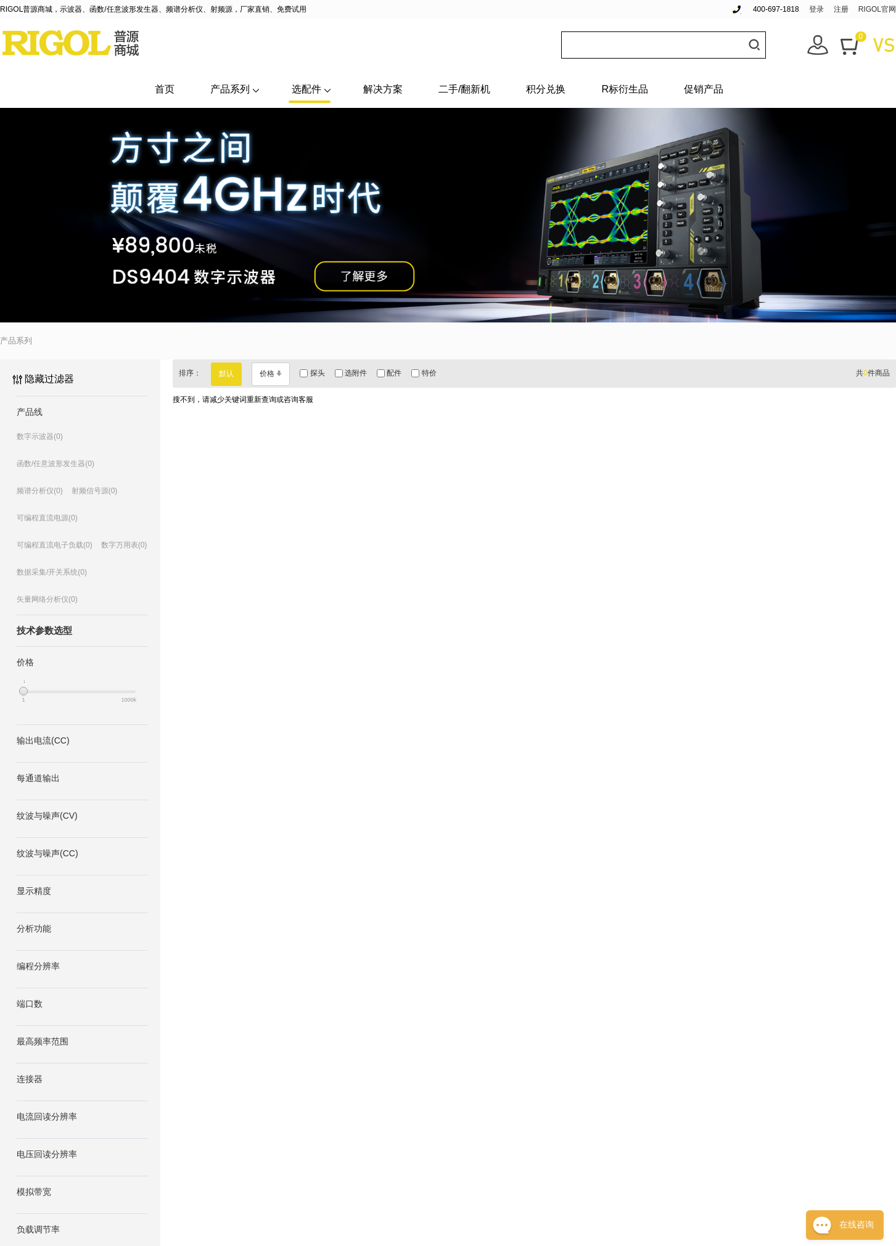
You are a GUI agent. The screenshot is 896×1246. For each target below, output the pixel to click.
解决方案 (383, 89)
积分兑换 (545, 89)
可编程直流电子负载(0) (54, 545)
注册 (841, 9)
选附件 (351, 373)
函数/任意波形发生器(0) (55, 463)
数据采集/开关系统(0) (52, 572)
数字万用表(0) (124, 545)
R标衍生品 (624, 89)
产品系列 (230, 89)
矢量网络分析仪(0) (47, 599)
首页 (165, 89)
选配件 (306, 89)
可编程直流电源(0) (47, 518)
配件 (389, 373)
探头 (312, 373)
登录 (816, 9)
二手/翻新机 (464, 89)
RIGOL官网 (877, 9)
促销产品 (703, 89)
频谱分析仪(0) (40, 490)
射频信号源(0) (95, 490)
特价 (423, 373)
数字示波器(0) (40, 436)
